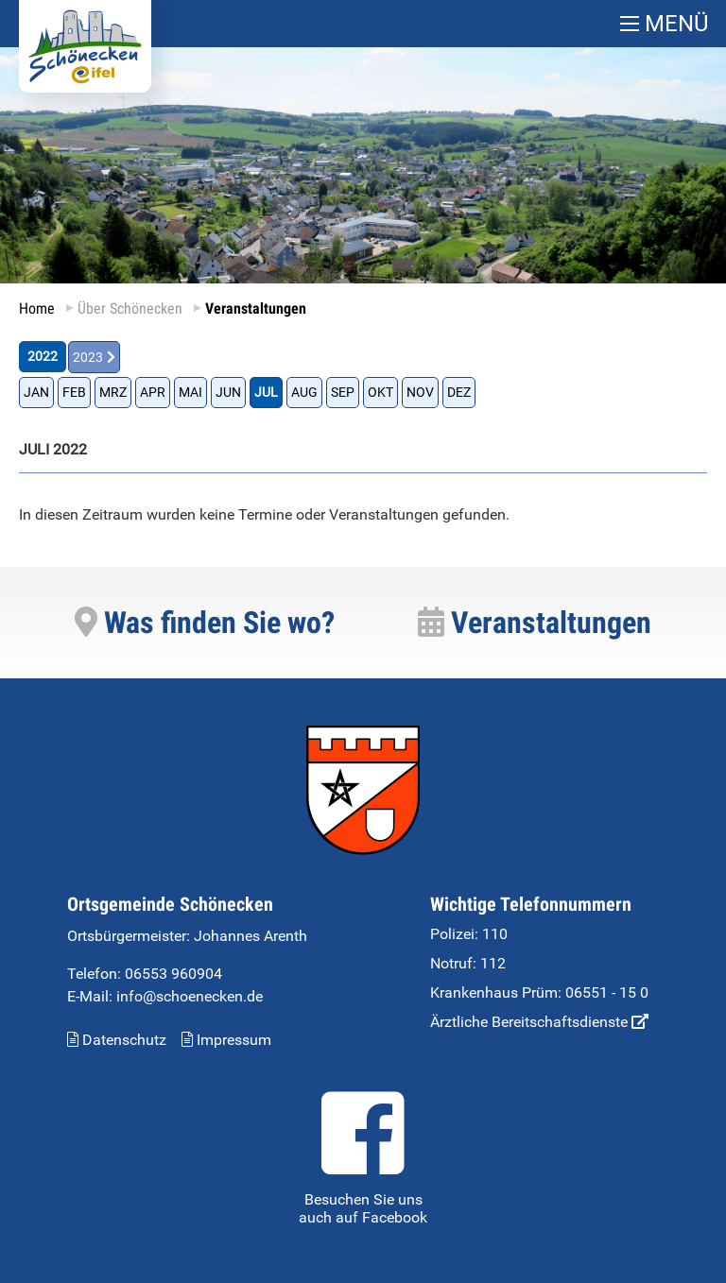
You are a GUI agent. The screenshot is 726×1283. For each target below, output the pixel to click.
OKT (380, 393)
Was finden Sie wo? (205, 623)
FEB (74, 393)
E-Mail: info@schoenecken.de (165, 996)
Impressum (226, 1040)
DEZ (459, 393)
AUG (304, 393)
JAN (36, 393)
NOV (420, 393)
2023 (88, 358)
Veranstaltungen (534, 623)
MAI (190, 393)
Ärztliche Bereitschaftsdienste (539, 1022)
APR (152, 393)
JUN (228, 393)
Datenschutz (116, 1040)
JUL (266, 393)
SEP (342, 393)
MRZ (113, 393)
